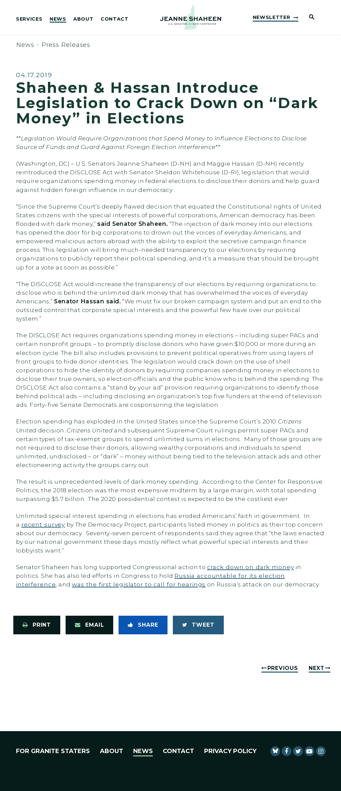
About (83, 19)
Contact (115, 19)
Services (29, 19)
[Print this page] (36, 625)
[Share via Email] (89, 625)
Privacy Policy (230, 751)
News (58, 19)
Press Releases (66, 45)
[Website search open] (309, 17)
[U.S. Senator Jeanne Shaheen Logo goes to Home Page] (190, 17)
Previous (282, 668)
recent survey (43, 524)
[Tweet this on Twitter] (198, 625)
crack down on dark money (250, 566)
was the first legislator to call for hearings (138, 584)
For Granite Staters (53, 751)
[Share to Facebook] (143, 625)
